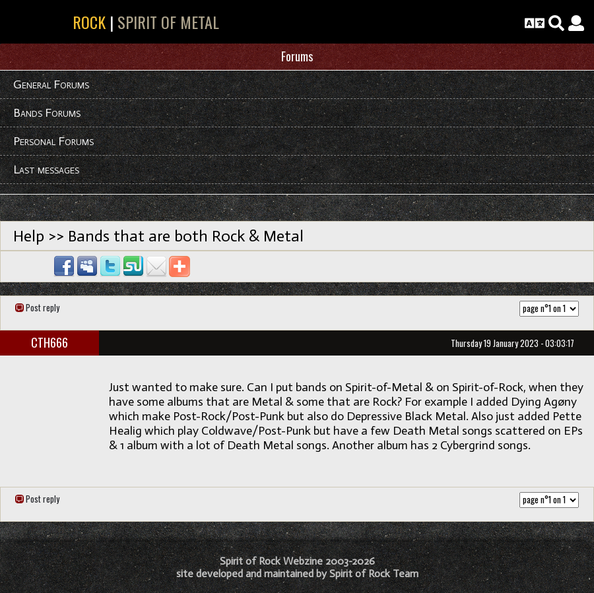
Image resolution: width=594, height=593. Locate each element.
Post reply (42, 307)
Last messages (46, 169)
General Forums (51, 84)
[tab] (297, 57)
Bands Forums (47, 113)
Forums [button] (297, 56)
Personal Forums (53, 141)
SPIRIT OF (58, 22)
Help (28, 235)
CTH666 (49, 342)
